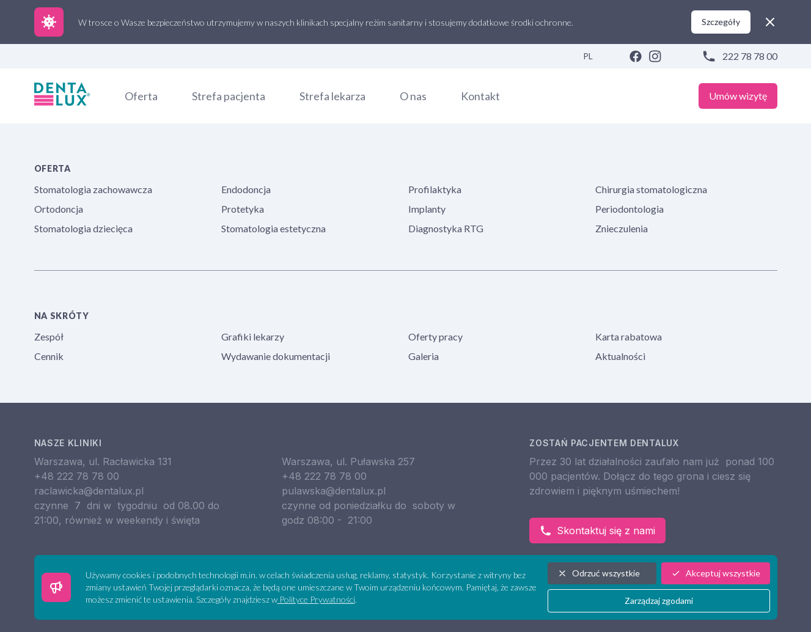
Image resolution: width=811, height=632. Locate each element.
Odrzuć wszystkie (598, 573)
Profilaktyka (434, 189)
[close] (770, 22)
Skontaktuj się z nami (597, 530)
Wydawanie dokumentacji (275, 356)
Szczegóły (721, 22)
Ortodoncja (58, 209)
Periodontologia (629, 209)
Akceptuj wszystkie (715, 573)
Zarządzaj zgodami (659, 600)
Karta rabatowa (628, 336)
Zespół (49, 336)
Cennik (49, 356)
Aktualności (620, 356)
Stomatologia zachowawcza (93, 189)
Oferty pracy (435, 336)
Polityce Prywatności (316, 599)
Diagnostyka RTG (445, 228)
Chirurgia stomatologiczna (651, 189)
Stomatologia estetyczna (273, 228)
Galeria (423, 356)
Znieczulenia (621, 228)
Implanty (427, 209)
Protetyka (242, 209)
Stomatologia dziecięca (83, 228)
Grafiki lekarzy (252, 336)
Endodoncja (246, 189)
